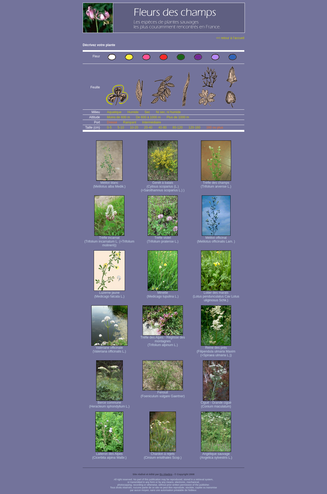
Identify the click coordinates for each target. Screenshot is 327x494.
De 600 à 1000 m (148, 117)
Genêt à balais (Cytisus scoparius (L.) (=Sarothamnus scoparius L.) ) (163, 185)
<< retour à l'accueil (230, 38)
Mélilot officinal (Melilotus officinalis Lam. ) (216, 238)
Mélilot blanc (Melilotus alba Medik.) (109, 183)
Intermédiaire (151, 122)
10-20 (134, 127)
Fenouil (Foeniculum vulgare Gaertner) (163, 393)
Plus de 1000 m (177, 117)
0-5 (109, 127)
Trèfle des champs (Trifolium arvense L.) (216, 183)
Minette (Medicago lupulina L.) (163, 293)
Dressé (112, 122)
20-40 (148, 127)
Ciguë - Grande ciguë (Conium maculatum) (216, 403)
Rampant (129, 122)
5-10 (120, 127)
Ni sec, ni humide (168, 112)
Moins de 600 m (118, 117)
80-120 (177, 127)
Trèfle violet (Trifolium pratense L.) (163, 238)
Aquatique (114, 112)
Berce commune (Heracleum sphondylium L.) (109, 403)
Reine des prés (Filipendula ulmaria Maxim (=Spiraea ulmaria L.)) (216, 350)
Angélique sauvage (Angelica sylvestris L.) (216, 454)
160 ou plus (214, 127)
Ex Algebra (166, 474)
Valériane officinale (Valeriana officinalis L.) (109, 348)
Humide (132, 112)
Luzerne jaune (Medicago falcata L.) (109, 293)
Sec (147, 112)
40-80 (162, 127)
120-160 (194, 127)
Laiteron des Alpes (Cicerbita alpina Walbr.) (109, 454)
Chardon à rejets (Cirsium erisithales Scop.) (163, 454)
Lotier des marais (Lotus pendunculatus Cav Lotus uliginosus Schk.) (216, 295)
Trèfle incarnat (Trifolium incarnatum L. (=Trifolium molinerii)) (109, 240)
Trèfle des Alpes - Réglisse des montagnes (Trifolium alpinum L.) (163, 340)
